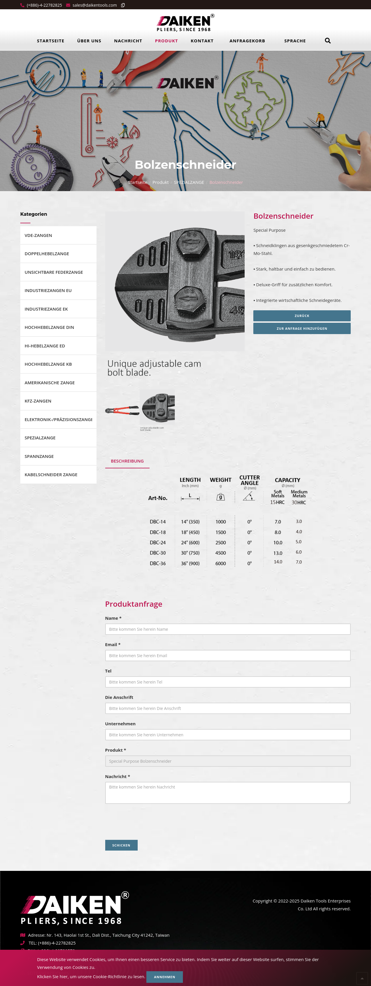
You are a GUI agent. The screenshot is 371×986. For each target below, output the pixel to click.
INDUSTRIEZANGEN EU (48, 290)
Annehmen (164, 977)
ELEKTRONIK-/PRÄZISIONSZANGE (58, 419)
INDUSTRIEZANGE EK (46, 309)
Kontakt (202, 41)
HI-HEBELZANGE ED (45, 346)
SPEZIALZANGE (189, 182)
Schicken (121, 845)
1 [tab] (170, 372)
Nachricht (128, 41)
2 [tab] (179, 372)
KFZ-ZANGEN (38, 401)
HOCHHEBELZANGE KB (48, 364)
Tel (108, 671)
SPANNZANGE (39, 456)
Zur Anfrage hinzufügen (302, 328)
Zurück (302, 315)
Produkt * (115, 750)
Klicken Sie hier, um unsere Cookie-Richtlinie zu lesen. (91, 976)
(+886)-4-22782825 (44, 5)
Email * (113, 644)
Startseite (51, 41)
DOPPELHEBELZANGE (47, 253)
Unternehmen (120, 723)
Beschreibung (127, 461)
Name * (113, 618)
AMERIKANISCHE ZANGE (50, 382)
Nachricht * (117, 776)
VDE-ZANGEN (38, 235)
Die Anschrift (119, 697)
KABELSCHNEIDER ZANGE (51, 474)
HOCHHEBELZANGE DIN (49, 327)
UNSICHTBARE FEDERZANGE (54, 272)
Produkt (166, 41)
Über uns (89, 41)
